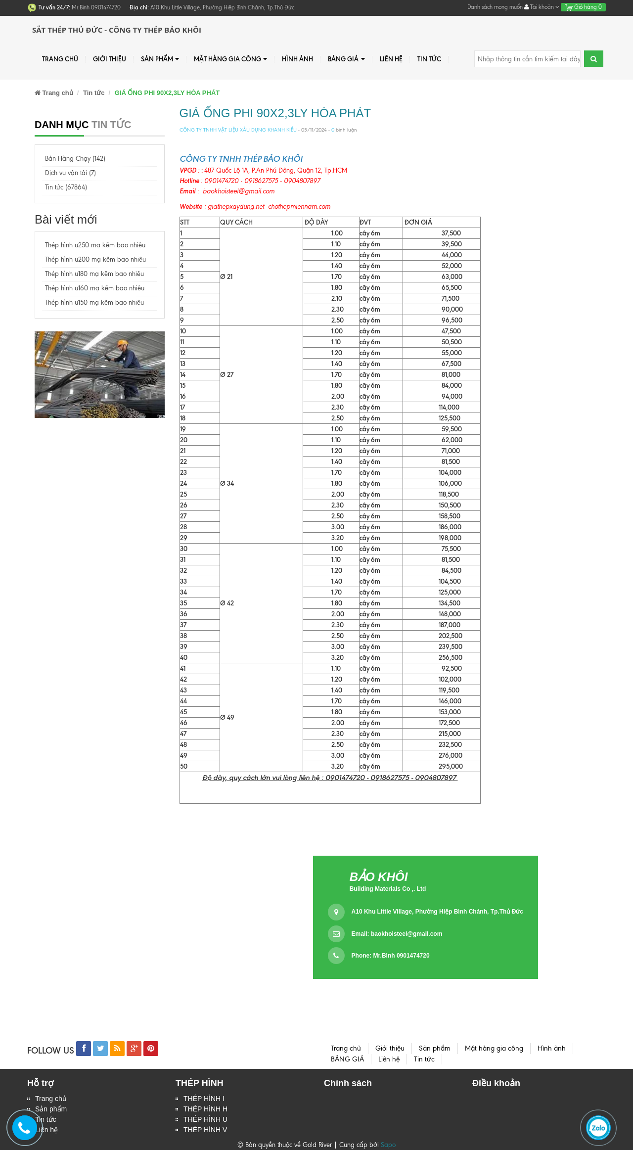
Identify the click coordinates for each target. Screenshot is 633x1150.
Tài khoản (541, 6)
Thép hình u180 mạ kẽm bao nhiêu (94, 273)
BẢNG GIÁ (346, 59)
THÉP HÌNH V (205, 1130)
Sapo (388, 1145)
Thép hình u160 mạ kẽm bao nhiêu (94, 288)
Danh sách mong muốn (495, 6)
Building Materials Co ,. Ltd (388, 888)
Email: (397, 933)
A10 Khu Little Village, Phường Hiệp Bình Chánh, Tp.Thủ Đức (437, 911)
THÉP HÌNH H (205, 1109)
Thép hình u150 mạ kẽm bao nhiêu (94, 302)
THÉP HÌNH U (205, 1119)
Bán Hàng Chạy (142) (75, 158)
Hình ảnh (297, 59)
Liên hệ (391, 59)
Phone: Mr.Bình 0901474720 (391, 955)
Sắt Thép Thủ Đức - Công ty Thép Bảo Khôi (116, 30)
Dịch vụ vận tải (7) (70, 173)
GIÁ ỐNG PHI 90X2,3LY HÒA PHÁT (275, 113)
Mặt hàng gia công (230, 59)
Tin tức (429, 59)
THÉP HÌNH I (204, 1099)
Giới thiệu (109, 59)
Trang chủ (60, 59)
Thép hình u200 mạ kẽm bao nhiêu (95, 259)
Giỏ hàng (583, 6)
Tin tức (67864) (66, 187)
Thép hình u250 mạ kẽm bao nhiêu (95, 245)
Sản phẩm (160, 59)
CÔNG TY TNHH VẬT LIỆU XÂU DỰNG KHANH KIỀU (238, 130)
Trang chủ (51, 1099)
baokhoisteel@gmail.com (406, 933)
